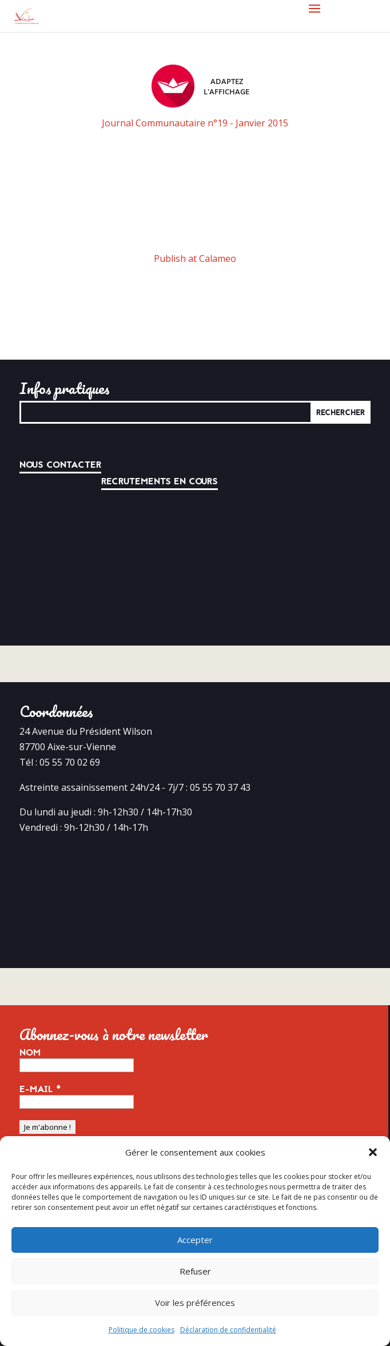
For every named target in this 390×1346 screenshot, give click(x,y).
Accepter (195, 1239)
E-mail (40, 1089)
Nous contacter (60, 465)
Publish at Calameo (195, 258)
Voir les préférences (195, 1302)
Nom (30, 1052)
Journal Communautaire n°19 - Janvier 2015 (195, 123)
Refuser (195, 1271)
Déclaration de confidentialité (228, 1330)
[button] (373, 1152)
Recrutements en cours (159, 481)
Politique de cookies (141, 1330)
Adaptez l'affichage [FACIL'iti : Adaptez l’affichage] (200, 86)
